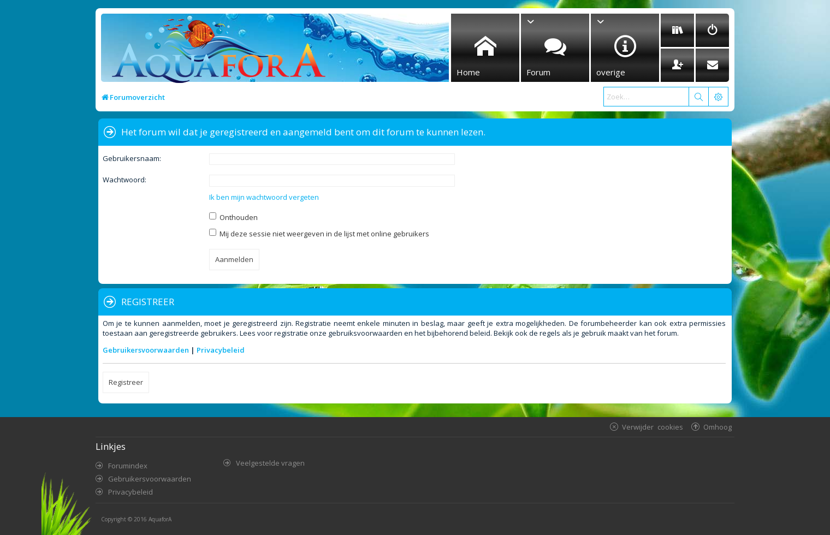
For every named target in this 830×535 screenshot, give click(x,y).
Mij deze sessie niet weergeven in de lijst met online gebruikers (319, 234)
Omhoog (717, 426)
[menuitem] (677, 30)
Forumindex (127, 466)
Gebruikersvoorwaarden (146, 350)
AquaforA (160, 519)
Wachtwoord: (124, 180)
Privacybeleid (221, 350)
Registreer (126, 382)
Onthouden (233, 217)
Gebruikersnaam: (132, 158)
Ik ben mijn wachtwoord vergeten (264, 197)
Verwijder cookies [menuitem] (652, 426)
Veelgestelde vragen (270, 463)
